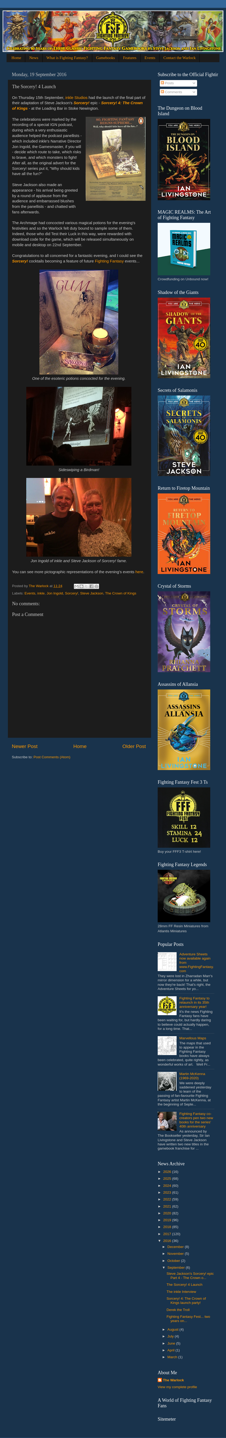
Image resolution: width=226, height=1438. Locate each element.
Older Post (134, 746)
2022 (167, 1199)
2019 (167, 1220)
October (174, 1261)
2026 (167, 1172)
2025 (167, 1179)
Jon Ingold (55, 593)
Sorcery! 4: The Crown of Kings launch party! (186, 1301)
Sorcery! (81, 103)
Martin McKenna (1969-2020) (192, 1076)
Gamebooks (105, 58)
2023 (167, 1192)
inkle (41, 593)
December (176, 1247)
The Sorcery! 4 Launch (185, 1285)
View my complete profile (177, 1387)
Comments (171, 92)
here (139, 572)
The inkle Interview (181, 1292)
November (176, 1254)
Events (150, 58)
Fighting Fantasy (109, 261)
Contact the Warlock (179, 58)
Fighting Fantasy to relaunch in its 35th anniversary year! (194, 1002)
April (171, 1350)
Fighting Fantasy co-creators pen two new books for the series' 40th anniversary (196, 1120)
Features (129, 58)
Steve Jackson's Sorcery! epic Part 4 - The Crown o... (190, 1276)
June (171, 1343)
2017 (167, 1234)
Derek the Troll (178, 1310)
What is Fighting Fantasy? (67, 58)
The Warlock (173, 1380)
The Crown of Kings (120, 593)
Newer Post (25, 746)
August (173, 1329)
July (171, 1336)
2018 (167, 1227)
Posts (167, 83)
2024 (167, 1186)
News (33, 58)
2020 (167, 1213)
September (176, 1268)
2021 (167, 1206)
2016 (167, 1241)
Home (16, 58)
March (172, 1357)
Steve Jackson (91, 593)
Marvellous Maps (192, 1038)
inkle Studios (76, 98)
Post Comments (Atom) (52, 757)
